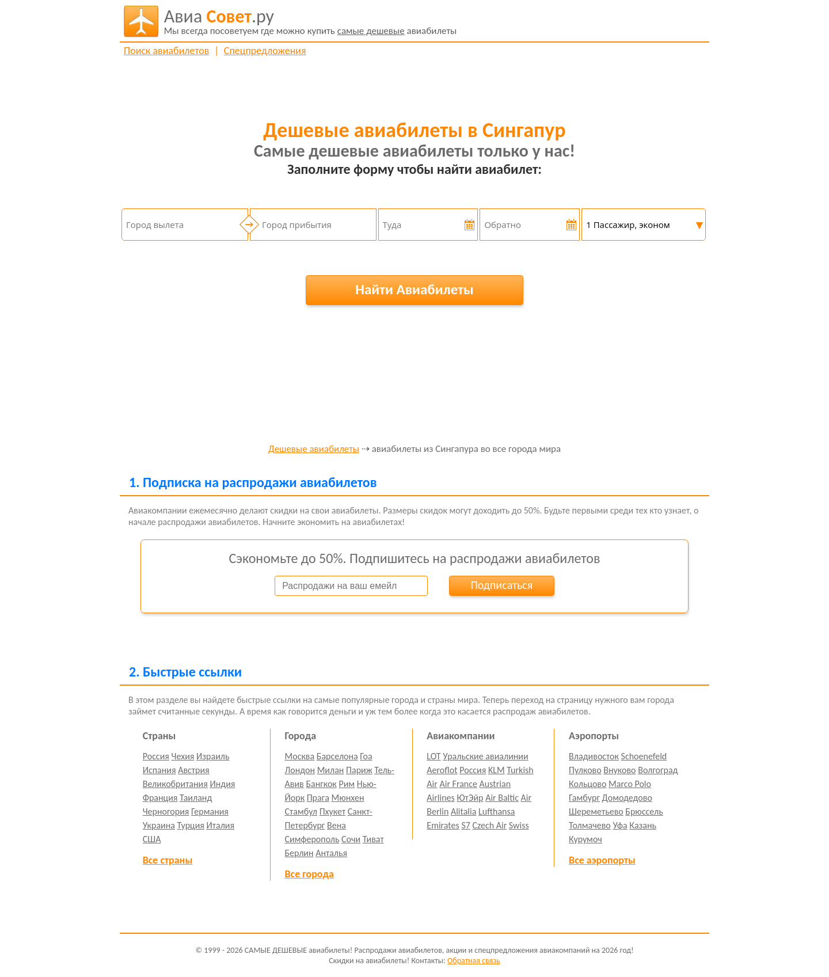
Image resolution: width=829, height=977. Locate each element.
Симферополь (312, 839)
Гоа (366, 756)
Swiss (519, 825)
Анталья (331, 852)
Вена (336, 825)
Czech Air (489, 825)
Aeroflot (442, 770)
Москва (300, 756)
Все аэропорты (602, 860)
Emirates (443, 825)
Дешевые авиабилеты (313, 449)
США (152, 839)
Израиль (212, 756)
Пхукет (332, 811)
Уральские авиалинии (485, 756)
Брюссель (644, 811)
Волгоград (658, 770)
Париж (359, 770)
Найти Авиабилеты (414, 289)
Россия (156, 756)
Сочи (350, 839)
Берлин (299, 852)
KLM (496, 770)
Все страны (167, 860)
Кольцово (587, 783)
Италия (221, 825)
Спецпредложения (265, 50)
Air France (458, 783)
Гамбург (584, 797)
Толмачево (590, 825)
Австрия (194, 770)
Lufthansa (496, 811)
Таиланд (196, 797)
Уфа (620, 825)
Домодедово (627, 797)
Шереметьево (596, 811)
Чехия (183, 756)
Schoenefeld (644, 756)
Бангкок (321, 783)
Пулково (585, 770)
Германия (210, 811)
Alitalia (463, 811)
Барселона (337, 756)
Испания (159, 770)
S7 (465, 825)
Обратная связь (473, 960)
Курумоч (585, 839)
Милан (330, 770)
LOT (433, 756)
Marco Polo (630, 783)
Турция (190, 825)
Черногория (166, 811)
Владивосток (594, 756)
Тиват (373, 839)
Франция (160, 797)
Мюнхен (347, 797)
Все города (309, 874)
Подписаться (501, 585)
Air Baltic (502, 797)
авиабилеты (310, 21)
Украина (159, 825)
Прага (318, 797)
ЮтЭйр (470, 797)
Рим (347, 783)
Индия (222, 783)
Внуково (619, 770)
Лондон (300, 770)
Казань (642, 825)
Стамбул (301, 811)
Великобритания (175, 783)
